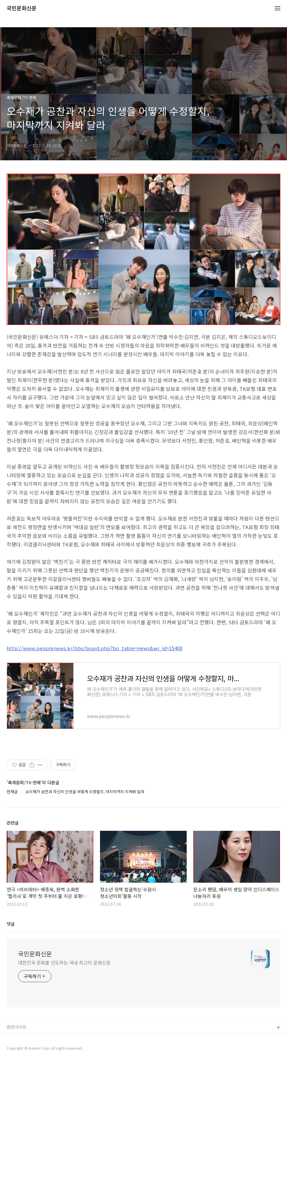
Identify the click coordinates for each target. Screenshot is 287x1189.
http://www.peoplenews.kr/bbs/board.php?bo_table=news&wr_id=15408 (94, 774)
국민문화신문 (22, 8)
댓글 (11, 1050)
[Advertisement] (143, 236)
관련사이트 (17, 1153)
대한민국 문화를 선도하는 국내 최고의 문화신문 (64, 1089)
